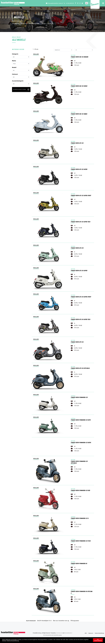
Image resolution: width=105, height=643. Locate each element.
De (86, 3)
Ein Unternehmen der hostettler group (52, 635)
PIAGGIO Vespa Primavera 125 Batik (81, 442)
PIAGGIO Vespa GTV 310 (77, 342)
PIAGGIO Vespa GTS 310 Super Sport (81, 297)
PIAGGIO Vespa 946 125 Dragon (79, 57)
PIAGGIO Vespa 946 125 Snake (79, 114)
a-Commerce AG (59, 632)
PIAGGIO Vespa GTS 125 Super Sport (81, 195)
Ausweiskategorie (17, 81)
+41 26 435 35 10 (70, 3)
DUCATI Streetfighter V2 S (44, 620)
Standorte (15, 23)
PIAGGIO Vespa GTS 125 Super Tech (80, 222)
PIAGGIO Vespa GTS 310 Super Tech (80, 319)
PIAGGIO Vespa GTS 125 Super (79, 169)
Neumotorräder (34, 23)
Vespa (43, 23)
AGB (86, 633)
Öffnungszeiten (75, 620)
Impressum (90, 633)
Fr (88, 3)
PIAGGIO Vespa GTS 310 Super (79, 270)
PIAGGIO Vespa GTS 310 (77, 248)
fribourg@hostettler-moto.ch (55, 3)
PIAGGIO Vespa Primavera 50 (79, 563)
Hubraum (15, 74)
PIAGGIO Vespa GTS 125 (77, 143)
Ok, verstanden (98, 640)
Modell (14, 67)
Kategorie (15, 54)
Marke (14, 60)
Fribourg (24, 23)
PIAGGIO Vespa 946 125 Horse (79, 86)
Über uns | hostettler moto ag (61, 620)
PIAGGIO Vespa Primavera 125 (79, 397)
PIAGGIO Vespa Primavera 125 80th (81, 420)
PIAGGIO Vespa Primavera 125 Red (80, 490)
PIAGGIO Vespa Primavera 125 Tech (81, 541)
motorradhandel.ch (68, 632)
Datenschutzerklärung (13, 640)
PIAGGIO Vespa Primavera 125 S (80, 518)
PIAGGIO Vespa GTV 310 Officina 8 (80, 368)
